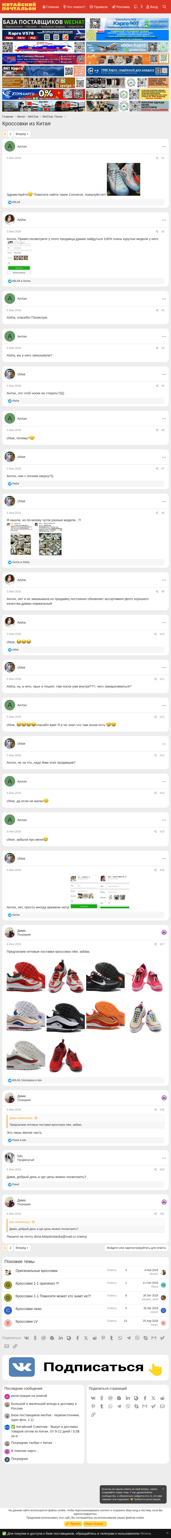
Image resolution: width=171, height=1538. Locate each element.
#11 (162, 679)
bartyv (154, 1324)
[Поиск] (164, 7)
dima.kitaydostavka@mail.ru (55, 1236)
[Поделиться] (157, 158)
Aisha (11, 317)
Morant (154, 1274)
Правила (101, 7)
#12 (162, 716)
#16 (162, 870)
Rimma (145, 1533)
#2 (162, 231)
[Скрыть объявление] (163, 1489)
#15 (162, 831)
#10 (162, 634)
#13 (162, 755)
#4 (162, 348)
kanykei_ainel (150, 1299)
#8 (162, 513)
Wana (154, 1286)
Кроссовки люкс (29, 1309)
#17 (162, 944)
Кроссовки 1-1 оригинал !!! (37, 1283)
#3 (162, 310)
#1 (162, 158)
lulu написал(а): (20, 1222)
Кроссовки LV (27, 1321)
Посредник (19, 1459)
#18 (162, 1109)
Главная (52, 7)
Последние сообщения (23, 1388)
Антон (22, 146)
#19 (162, 1169)
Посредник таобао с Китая (31, 1442)
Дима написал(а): (21, 1118)
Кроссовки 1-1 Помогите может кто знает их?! (53, 1296)
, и (27, 1080)
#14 (162, 793)
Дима (11, 1177)
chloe (11, 438)
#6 (162, 430)
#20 (162, 1213)
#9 (162, 591)
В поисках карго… (25, 1451)
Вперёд (21, 134)
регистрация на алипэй (29, 1396)
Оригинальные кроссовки (36, 1271)
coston (154, 1312)
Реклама (123, 7)
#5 (162, 385)
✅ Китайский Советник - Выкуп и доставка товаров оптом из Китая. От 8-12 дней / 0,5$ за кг (45, 1431)
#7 (162, 468)
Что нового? (76, 7)
